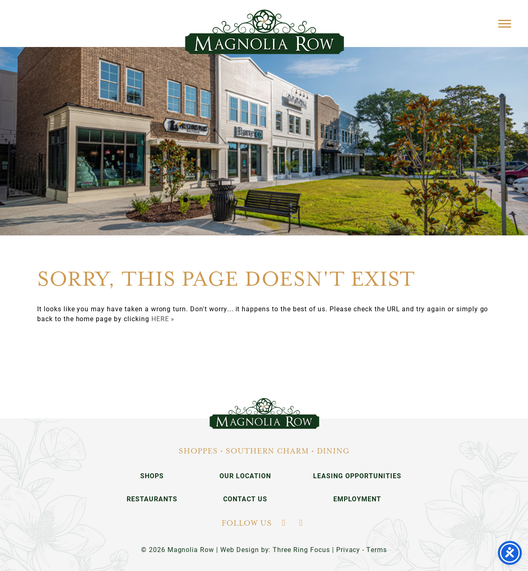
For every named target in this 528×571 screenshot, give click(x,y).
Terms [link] (376, 549)
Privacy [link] (348, 549)
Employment (357, 498)
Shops (152, 475)
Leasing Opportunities (357, 475)
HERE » (163, 318)
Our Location (245, 475)
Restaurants (152, 498)
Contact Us (245, 498)
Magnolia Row (264, 32)
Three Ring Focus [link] (301, 549)
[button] (505, 23)
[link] (264, 413)
